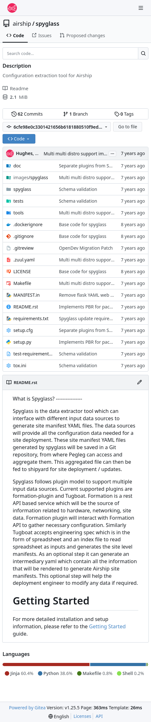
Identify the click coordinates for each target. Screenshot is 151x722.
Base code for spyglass (82, 224)
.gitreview (23, 248)
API (99, 716)
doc (17, 166)
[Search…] (143, 53)
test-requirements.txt (33, 354)
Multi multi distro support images (79, 154)
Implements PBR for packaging (91, 307)
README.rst (25, 307)
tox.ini (19, 365)
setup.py (22, 342)
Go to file (127, 127)
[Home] (12, 8)
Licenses (82, 716)
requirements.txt (30, 318)
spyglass (47, 23)
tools (18, 213)
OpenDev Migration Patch (86, 248)
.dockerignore (27, 224)
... (112, 153)
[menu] (58, 716)
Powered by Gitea (27, 708)
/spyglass (30, 177)
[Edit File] (139, 382)
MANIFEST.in (26, 295)
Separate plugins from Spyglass (92, 166)
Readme (15, 88)
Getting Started (107, 626)
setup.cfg (23, 330)
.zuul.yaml (24, 260)
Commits (27, 114)
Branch (75, 114)
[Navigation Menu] (141, 8)
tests (18, 201)
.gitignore (23, 236)
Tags (124, 114)
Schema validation (78, 189)
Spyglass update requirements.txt (94, 318)
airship (22, 23)
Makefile (22, 283)
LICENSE (22, 271)
